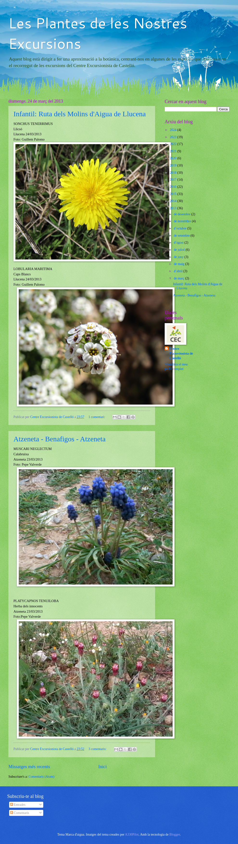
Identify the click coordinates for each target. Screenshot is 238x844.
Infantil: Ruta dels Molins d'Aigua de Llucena (79, 114)
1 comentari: (97, 417)
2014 (173, 201)
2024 (173, 130)
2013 (173, 208)
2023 (173, 137)
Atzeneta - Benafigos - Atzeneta (59, 439)
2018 (173, 172)
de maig (179, 264)
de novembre (183, 221)
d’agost (179, 242)
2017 (173, 179)
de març (179, 278)
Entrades (17, 805)
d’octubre (180, 228)
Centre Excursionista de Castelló (181, 353)
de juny (179, 257)
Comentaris (19, 813)
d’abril (178, 271)
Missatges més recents (29, 766)
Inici (102, 766)
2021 (173, 151)
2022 (173, 144)
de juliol (180, 250)
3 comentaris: (97, 749)
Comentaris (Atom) (42, 776)
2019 (173, 165)
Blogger (174, 834)
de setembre (182, 235)
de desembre (182, 214)
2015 (173, 194)
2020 (173, 158)
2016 (173, 187)
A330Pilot (132, 834)
